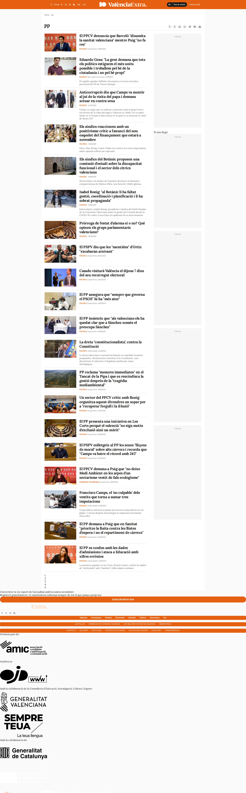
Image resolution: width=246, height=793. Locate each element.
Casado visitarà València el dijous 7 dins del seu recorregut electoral (111, 272)
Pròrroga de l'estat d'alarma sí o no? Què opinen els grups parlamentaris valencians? (112, 227)
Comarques (96, 618)
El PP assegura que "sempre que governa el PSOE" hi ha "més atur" (112, 296)
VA (79, 5)
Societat (132, 618)
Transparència (172, 630)
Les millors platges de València (139, 624)
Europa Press (92, 49)
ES (84, 5)
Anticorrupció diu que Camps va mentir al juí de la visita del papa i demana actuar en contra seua (111, 96)
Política (108, 618)
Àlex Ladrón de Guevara (96, 77)
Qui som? (84, 630)
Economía (119, 618)
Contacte (71, 630)
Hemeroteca (165, 624)
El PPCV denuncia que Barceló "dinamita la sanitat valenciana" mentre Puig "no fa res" (112, 40)
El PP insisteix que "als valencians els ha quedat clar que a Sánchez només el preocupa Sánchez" (111, 322)
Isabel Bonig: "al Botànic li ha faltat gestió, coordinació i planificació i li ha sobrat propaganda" (111, 196)
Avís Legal (97, 630)
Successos (155, 618)
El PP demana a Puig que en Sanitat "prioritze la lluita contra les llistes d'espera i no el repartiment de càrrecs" (111, 528)
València (83, 618)
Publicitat (156, 630)
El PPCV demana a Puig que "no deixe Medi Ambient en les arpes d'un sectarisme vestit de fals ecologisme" (109, 473)
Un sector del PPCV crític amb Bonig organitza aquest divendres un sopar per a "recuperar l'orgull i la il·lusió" (112, 401)
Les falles (80, 624)
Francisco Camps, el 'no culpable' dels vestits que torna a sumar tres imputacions (109, 496)
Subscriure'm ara (123, 599)
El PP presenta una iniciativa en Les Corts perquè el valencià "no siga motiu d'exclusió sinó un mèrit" (111, 425)
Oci (164, 618)
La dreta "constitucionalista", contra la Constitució (110, 344)
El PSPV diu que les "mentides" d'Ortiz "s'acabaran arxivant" (110, 249)
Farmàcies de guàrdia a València (104, 624)
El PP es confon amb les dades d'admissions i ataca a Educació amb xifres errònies (108, 552)
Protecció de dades (115, 630)
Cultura (142, 618)
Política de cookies (138, 630)
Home (47, 15)
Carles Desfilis (93, 351)
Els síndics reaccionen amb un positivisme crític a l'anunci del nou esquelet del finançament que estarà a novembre (110, 133)
